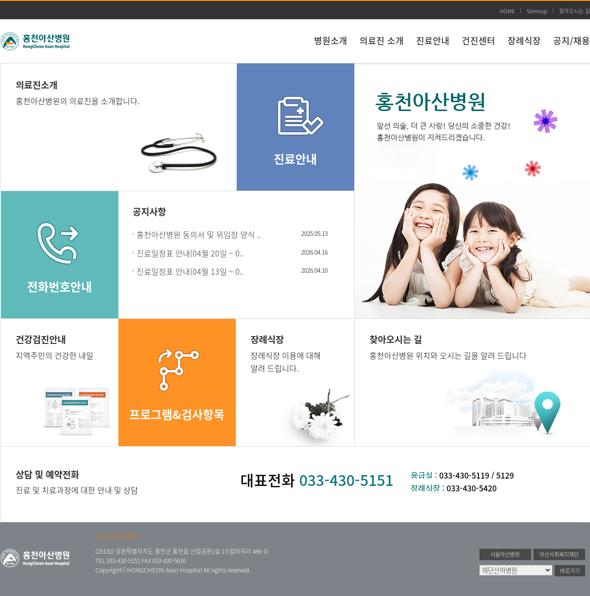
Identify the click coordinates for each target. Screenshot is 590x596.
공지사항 (149, 211)
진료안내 (433, 40)
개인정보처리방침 (117, 536)
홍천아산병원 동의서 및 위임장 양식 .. (199, 234)
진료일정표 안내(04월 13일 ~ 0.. (190, 271)
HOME (507, 11)
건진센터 (478, 40)
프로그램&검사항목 (177, 414)
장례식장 (524, 40)
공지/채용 (571, 40)
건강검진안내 (41, 339)
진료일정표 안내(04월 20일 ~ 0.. (190, 253)
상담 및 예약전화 (47, 474)
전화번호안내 (59, 286)
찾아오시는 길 (574, 11)
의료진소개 (36, 84)
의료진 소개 (382, 40)
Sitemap (537, 11)
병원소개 (330, 40)
